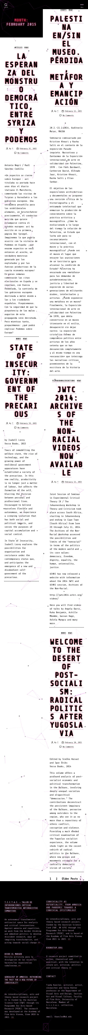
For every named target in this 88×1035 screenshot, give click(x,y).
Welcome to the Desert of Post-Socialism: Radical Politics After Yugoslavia (66, 688)
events (63, 10)
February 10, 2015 (73, 742)
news (26, 48)
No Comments (23, 153)
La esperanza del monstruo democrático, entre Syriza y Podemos (21, 98)
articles (18, 48)
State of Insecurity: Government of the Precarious (21, 381)
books (18, 339)
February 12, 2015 (73, 111)
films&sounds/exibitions (63, 381)
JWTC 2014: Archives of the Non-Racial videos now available (66, 431)
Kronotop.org (54, 948)
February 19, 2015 (28, 423)
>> (39, 942)
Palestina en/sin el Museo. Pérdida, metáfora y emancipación (66, 60)
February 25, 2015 (28, 149)
